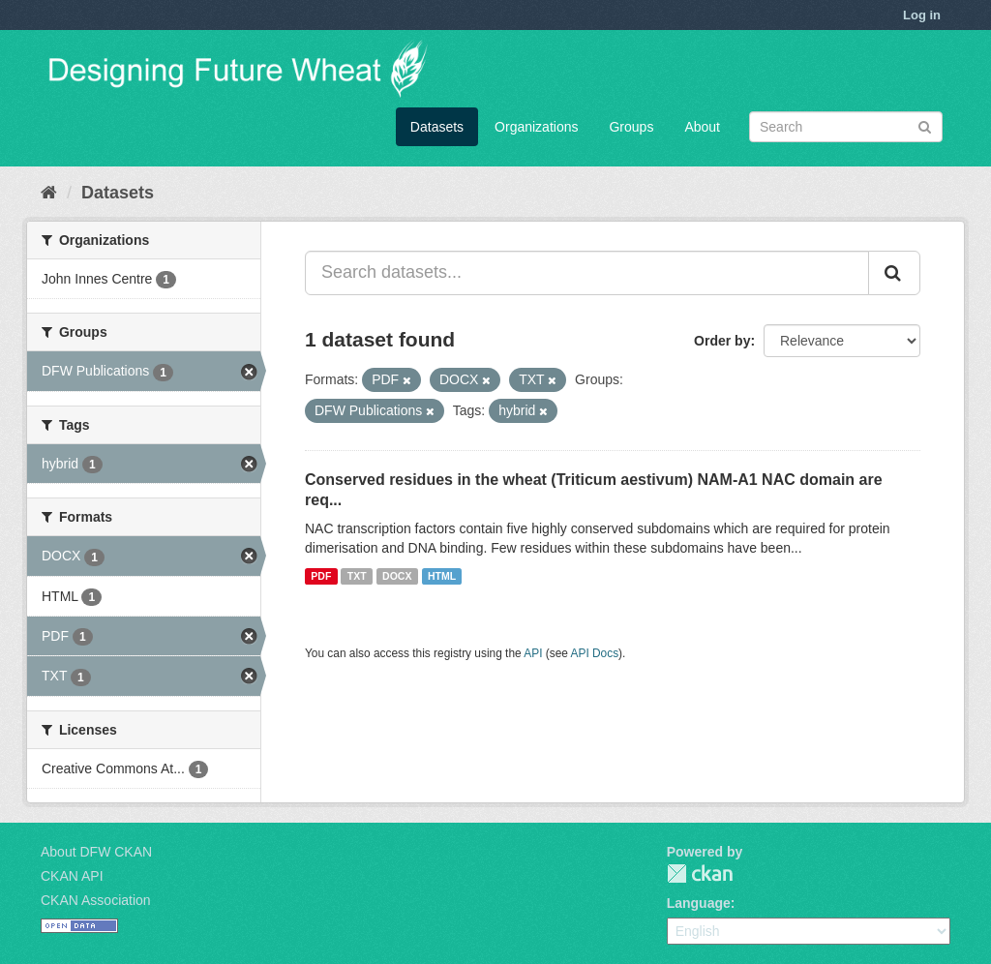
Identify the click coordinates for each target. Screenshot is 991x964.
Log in (922, 15)
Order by (722, 340)
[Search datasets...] (587, 273)
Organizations (536, 127)
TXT (357, 576)
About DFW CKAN (96, 851)
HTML (442, 576)
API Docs (595, 653)
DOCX (396, 576)
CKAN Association (96, 900)
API (533, 653)
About (702, 127)
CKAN (700, 873)
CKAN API (72, 876)
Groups (631, 127)
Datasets (437, 127)
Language (699, 903)
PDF (321, 576)
